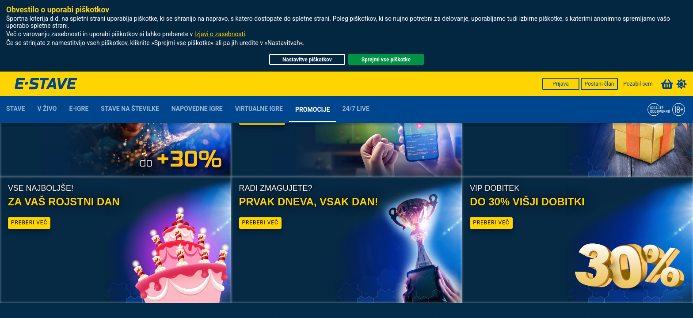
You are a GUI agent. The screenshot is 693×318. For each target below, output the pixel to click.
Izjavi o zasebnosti (219, 34)
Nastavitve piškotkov (307, 60)
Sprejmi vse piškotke (386, 60)
